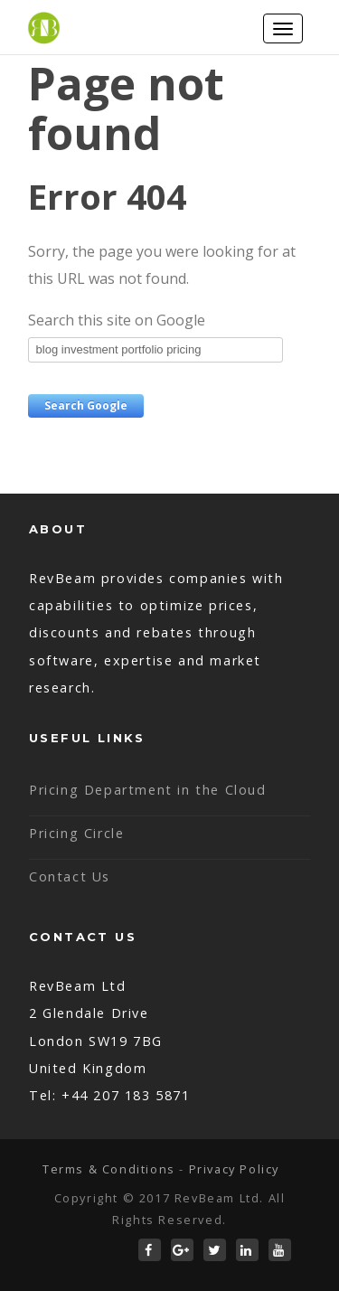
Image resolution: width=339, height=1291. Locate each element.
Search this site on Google (116, 320)
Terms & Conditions (108, 1169)
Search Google (85, 405)
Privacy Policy (234, 1169)
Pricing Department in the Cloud (148, 789)
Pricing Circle (76, 833)
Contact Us (69, 876)
